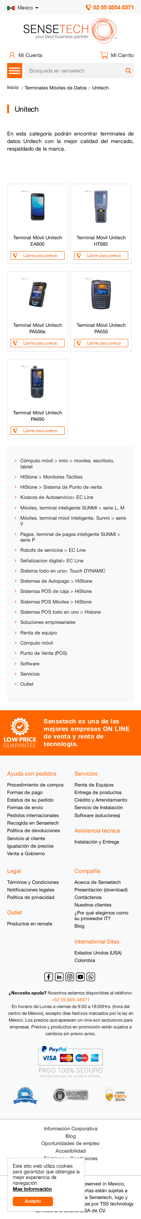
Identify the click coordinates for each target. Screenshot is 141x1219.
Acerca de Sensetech (97, 882)
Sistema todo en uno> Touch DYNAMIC (62, 571)
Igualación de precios (30, 846)
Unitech (100, 88)
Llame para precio (40, 255)
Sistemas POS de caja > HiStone (56, 591)
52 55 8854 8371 (113, 7)
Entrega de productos (97, 792)
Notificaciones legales (30, 890)
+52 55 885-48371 (71, 999)
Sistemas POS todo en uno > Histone (60, 612)
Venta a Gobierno (26, 853)
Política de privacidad (31, 897)
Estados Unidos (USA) (97, 953)
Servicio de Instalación (98, 807)
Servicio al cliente (26, 838)
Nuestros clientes (92, 905)
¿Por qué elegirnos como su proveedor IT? (101, 915)
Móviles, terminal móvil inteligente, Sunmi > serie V (73, 520)
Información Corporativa (70, 1128)
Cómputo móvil (36, 643)
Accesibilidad (71, 1151)
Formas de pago (24, 792)
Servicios (29, 674)
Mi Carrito (122, 55)
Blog (79, 926)
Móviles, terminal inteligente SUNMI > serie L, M (72, 508)
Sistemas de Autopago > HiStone (56, 581)
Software (29, 663)
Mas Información (32, 1189)
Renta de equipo (38, 633)
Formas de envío (25, 807)
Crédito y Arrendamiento (100, 800)
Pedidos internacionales (33, 815)
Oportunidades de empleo (70, 1143)
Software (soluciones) (97, 815)
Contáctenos (88, 897)
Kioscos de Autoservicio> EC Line (56, 497)
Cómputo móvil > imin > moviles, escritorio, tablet (67, 463)
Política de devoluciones (33, 830)
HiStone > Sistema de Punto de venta (61, 487)
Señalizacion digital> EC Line (51, 560)
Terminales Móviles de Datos (55, 88)
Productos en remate (29, 924)
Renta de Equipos (94, 785)
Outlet (26, 684)
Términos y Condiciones (33, 882)
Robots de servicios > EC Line (53, 550)
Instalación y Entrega (96, 842)
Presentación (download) (100, 890)
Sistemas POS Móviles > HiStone (56, 602)
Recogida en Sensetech (33, 823)
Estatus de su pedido (30, 800)
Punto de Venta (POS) (43, 653)
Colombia (84, 960)
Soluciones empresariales (47, 622)
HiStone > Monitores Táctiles (51, 477)
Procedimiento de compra (35, 785)
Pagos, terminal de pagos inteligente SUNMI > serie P (70, 537)
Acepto (33, 1201)
